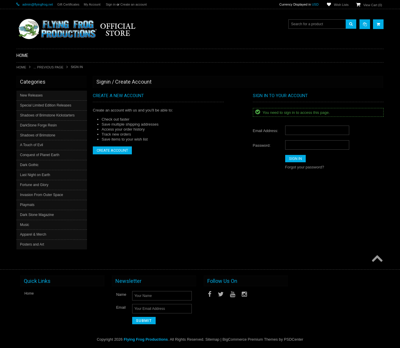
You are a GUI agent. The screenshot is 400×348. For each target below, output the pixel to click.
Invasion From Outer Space (41, 195)
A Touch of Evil (31, 145)
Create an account (133, 4)
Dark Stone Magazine (37, 215)
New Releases (31, 95)
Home (21, 67)
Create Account (112, 150)
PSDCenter (293, 339)
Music (24, 225)
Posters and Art (32, 244)
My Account (92, 4)
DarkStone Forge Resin (38, 125)
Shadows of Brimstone (37, 135)
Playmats (27, 205)
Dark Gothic (29, 165)
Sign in (111, 4)
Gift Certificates (68, 4)
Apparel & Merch (33, 234)
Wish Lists (341, 4)
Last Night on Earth (35, 175)
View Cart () (372, 5)
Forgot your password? (304, 167)
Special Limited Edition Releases (45, 105)
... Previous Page (48, 67)
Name (121, 294)
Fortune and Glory (34, 185)
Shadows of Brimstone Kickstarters (47, 115)
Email (121, 307)
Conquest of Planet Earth (39, 155)
